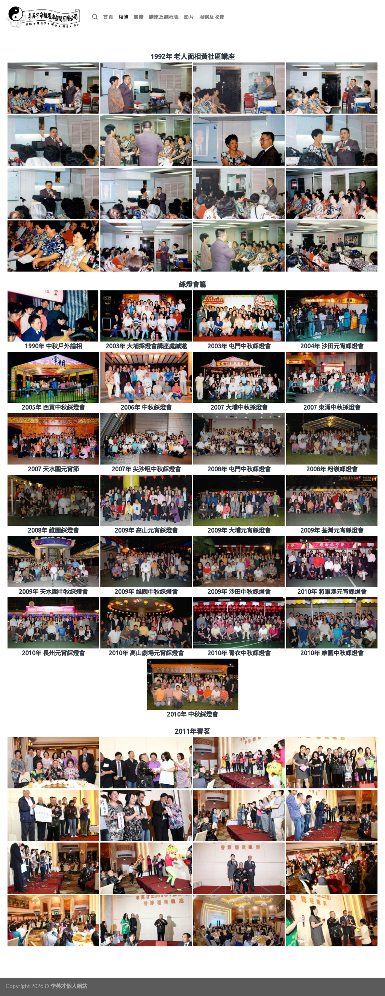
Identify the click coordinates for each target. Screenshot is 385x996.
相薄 (123, 17)
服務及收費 (211, 17)
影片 (189, 17)
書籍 (138, 17)
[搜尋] (95, 17)
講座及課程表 (164, 17)
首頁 (108, 17)
